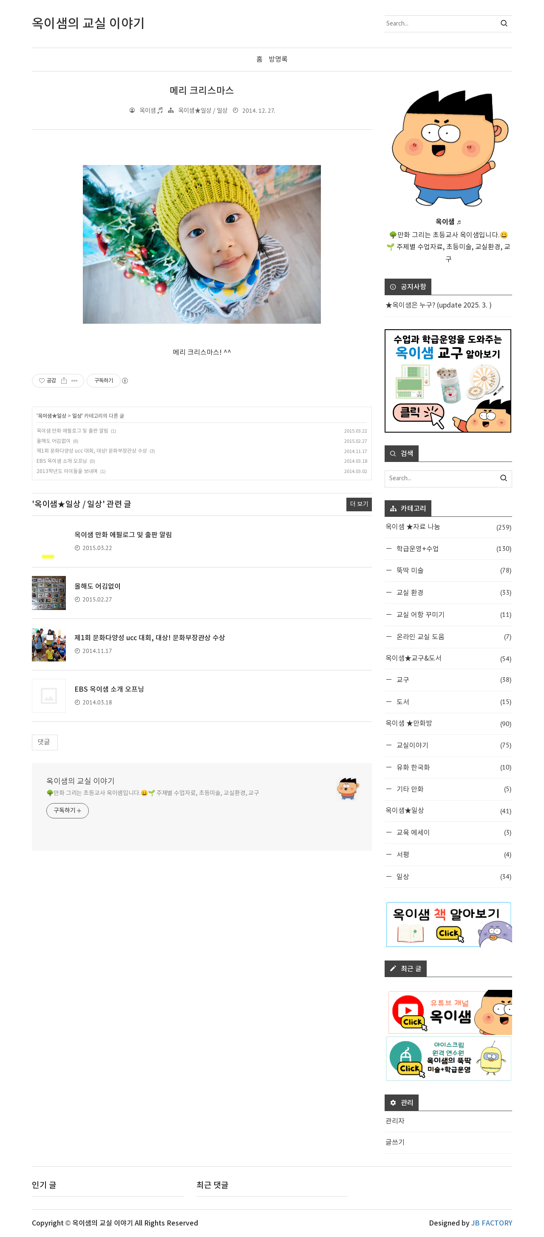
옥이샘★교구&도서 (448, 658)
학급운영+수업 (453, 548)
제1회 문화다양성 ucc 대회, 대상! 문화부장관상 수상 (92, 451)
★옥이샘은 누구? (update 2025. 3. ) (438, 305)
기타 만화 (453, 789)
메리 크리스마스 (202, 91)
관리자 (395, 1121)
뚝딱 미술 (453, 570)
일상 (77, 416)
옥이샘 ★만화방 (448, 724)
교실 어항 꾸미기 (453, 614)
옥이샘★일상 (52, 416)
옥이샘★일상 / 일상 (203, 110)
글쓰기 (395, 1142)
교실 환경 (453, 592)
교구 (453, 679)
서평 (453, 854)
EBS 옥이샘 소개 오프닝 (62, 461)
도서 (453, 701)
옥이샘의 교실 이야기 (80, 781)
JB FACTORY (491, 1223)
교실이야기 (453, 745)
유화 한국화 (453, 767)
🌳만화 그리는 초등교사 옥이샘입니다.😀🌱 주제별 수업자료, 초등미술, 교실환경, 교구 (152, 793)
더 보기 (359, 504)
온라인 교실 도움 (453, 636)
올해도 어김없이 (54, 441)
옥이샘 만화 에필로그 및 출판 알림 (72, 431)
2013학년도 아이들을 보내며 (67, 471)
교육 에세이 (453, 832)
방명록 (278, 59)
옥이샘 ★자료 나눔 (448, 527)
